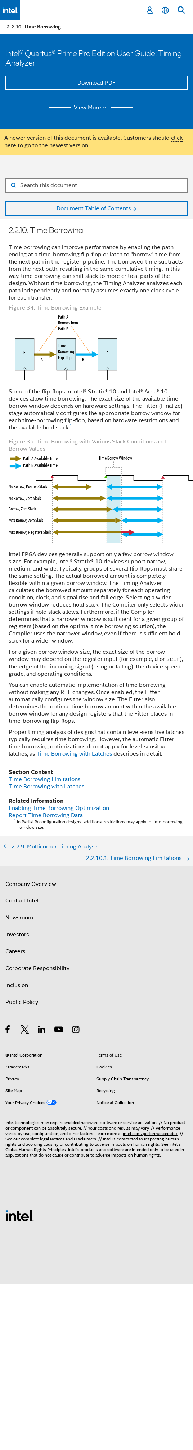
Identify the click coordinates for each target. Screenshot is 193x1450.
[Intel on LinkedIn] (42, 1030)
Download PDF (96, 82)
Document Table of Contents (94, 208)
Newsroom (19, 917)
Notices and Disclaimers (73, 1138)
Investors (17, 934)
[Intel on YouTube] (59, 1030)
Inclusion (16, 985)
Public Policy (21, 1002)
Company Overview (30, 884)
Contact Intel (22, 900)
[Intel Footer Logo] (19, 1215)
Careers (15, 951)
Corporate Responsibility (37, 968)
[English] (165, 10)
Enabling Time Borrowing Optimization (59, 808)
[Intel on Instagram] (76, 1030)
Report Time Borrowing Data (46, 815)
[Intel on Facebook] (8, 1030)
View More (91, 107)
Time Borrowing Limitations (44, 779)
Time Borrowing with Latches (74, 753)
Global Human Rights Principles (35, 1149)
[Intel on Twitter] (25, 1030)
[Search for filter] (96, 185)
